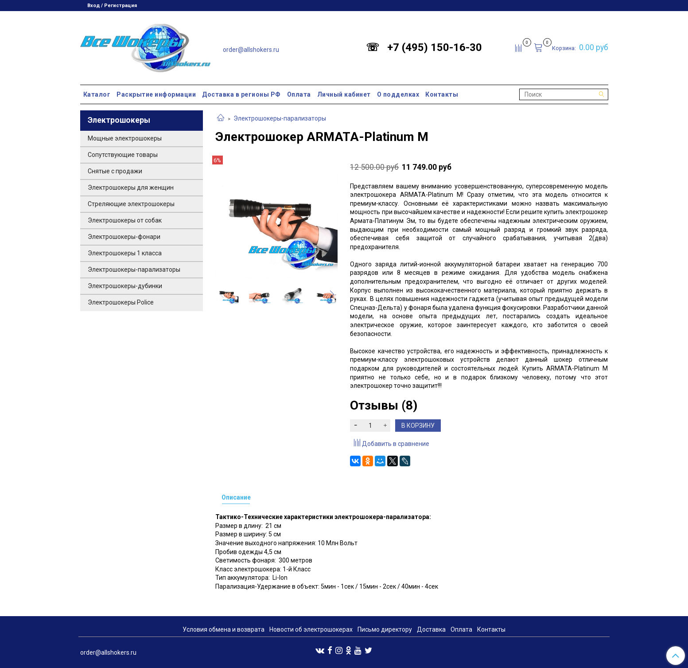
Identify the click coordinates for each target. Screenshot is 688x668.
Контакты (441, 94)
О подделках (398, 94)
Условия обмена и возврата (223, 629)
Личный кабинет (344, 94)
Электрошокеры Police (121, 302)
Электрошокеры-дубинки (125, 285)
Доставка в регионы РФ (241, 94)
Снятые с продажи (115, 171)
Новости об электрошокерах (311, 629)
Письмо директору (385, 629)
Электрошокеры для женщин (131, 187)
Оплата (299, 94)
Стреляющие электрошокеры (131, 203)
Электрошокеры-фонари (124, 236)
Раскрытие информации (156, 94)
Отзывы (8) (383, 405)
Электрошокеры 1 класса (125, 253)
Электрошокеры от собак (125, 220)
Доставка (431, 629)
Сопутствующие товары (123, 154)
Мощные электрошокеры (125, 138)
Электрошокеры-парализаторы (279, 118)
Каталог (97, 94)
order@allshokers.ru (251, 49)
